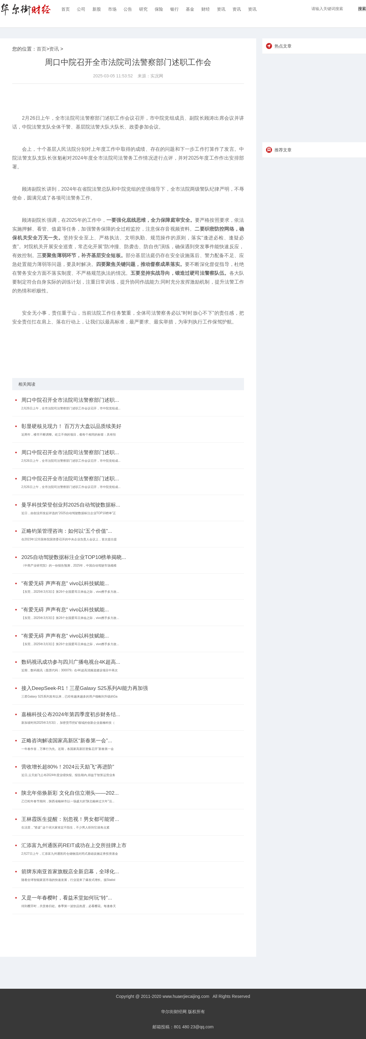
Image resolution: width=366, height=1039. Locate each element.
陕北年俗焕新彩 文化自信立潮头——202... (70, 793)
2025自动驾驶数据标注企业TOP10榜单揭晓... (73, 557)
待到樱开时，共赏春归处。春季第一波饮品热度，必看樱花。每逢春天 (68, 906)
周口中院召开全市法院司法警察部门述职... (70, 400)
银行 (174, 9)
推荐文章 (283, 149)
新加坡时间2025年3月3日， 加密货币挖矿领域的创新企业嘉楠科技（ (68, 722)
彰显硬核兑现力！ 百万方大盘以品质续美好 (71, 426)
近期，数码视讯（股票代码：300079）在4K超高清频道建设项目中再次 (69, 670)
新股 (96, 9)
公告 (128, 9)
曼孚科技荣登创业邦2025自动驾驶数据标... (70, 505)
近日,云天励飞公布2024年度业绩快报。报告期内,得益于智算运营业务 (68, 775)
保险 (159, 9)
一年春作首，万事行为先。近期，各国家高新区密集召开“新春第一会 (67, 749)
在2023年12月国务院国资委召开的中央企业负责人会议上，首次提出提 (69, 539)
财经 (205, 9)
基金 (190, 9)
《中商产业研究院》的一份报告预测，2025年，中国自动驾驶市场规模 (69, 565)
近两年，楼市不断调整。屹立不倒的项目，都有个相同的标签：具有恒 (68, 434)
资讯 (221, 9)
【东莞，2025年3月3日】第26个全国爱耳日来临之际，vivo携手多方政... (70, 591)
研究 (143, 9)
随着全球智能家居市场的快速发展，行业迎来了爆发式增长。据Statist (68, 880)
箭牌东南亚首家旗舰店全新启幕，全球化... (70, 872)
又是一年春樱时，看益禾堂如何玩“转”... (66, 898)
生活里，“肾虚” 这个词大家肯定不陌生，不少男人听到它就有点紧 (65, 827)
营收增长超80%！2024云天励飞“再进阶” (67, 767)
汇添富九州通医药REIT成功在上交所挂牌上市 (74, 845)
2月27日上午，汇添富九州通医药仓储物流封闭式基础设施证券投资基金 (69, 853)
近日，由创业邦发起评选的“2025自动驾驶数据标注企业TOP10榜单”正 (68, 513)
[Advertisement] (126, 931)
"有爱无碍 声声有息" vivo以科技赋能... (65, 583)
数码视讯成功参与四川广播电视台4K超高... (70, 662)
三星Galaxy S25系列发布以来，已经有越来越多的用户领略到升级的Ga (69, 696)
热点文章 (283, 46)
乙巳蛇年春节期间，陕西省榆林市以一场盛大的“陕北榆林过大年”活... (67, 801)
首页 (65, 9)
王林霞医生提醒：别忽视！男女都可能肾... (70, 819)
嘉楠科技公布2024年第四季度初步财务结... (70, 714)
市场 (112, 9)
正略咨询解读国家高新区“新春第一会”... (66, 741)
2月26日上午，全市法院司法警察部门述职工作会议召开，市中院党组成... (70, 408)
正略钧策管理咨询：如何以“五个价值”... (66, 531)
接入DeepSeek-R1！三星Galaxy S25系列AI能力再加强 (84, 688)
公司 (81, 9)
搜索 (362, 8)
